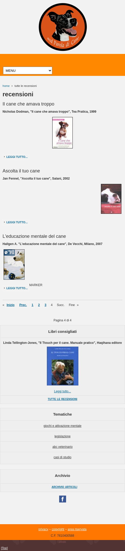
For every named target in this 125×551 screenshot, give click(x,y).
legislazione (63, 436)
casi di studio (62, 457)
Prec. (23, 305)
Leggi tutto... (17, 156)
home (6, 85)
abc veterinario (63, 447)
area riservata (77, 529)
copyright (58, 529)
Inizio (11, 305)
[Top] (4, 548)
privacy (43, 529)
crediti (62, 542)
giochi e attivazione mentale (62, 426)
